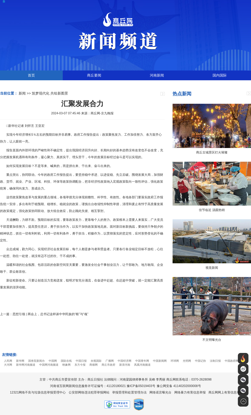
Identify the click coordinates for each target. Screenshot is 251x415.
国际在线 (66, 360)
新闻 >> (25, 93)
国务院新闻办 (36, 360)
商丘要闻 (94, 75)
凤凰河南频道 (142, 364)
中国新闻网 (160, 360)
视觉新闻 (212, 267)
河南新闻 (157, 75)
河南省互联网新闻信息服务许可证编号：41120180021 (88, 386)
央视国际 (96, 360)
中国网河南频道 (48, 364)
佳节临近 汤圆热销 (212, 210)
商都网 (93, 364)
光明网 (187, 360)
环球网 (175, 360)
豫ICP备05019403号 (141, 386)
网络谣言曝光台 (160, 392)
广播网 (109, 360)
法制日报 (215, 360)
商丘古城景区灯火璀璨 (211, 152)
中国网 (53, 360)
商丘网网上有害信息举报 (225, 392)
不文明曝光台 (211, 339)
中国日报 (81, 360)
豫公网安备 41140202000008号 (179, 386)
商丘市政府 (108, 364)
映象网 (66, 364)
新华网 (20, 360)
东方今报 (80, 364)
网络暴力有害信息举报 (190, 392)
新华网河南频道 (25, 364)
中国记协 (200, 360)
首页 (31, 75)
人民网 (8, 360)
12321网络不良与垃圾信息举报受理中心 (38, 392)
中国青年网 (142, 360)
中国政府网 (231, 360)
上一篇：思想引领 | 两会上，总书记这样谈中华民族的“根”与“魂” (44, 314)
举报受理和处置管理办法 (129, 392)
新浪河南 (124, 364)
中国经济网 (124, 360)
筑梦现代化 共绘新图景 (50, 93)
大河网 (8, 364)
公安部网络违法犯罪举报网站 (89, 392)
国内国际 (220, 75)
